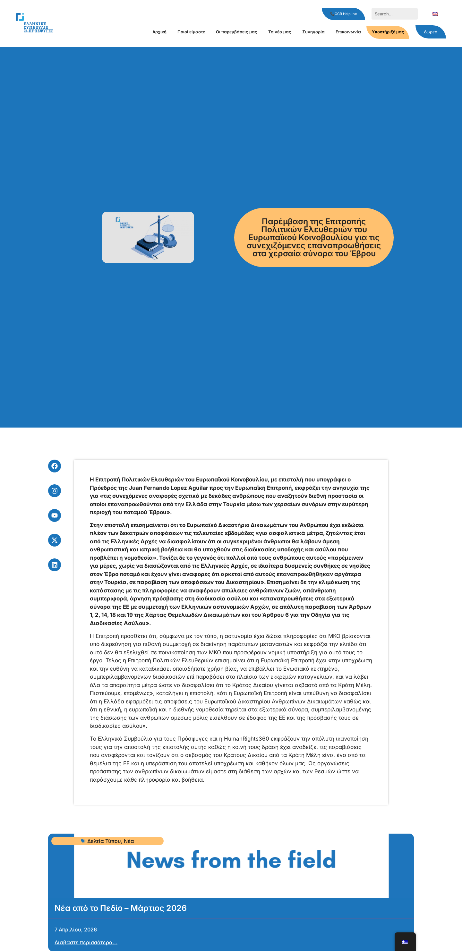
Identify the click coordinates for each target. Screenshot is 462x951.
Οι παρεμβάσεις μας (236, 31)
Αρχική (159, 31)
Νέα (129, 841)
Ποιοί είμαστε (191, 31)
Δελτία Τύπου (104, 841)
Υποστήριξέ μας (388, 31)
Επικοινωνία (348, 31)
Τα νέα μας (279, 31)
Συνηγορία (313, 31)
